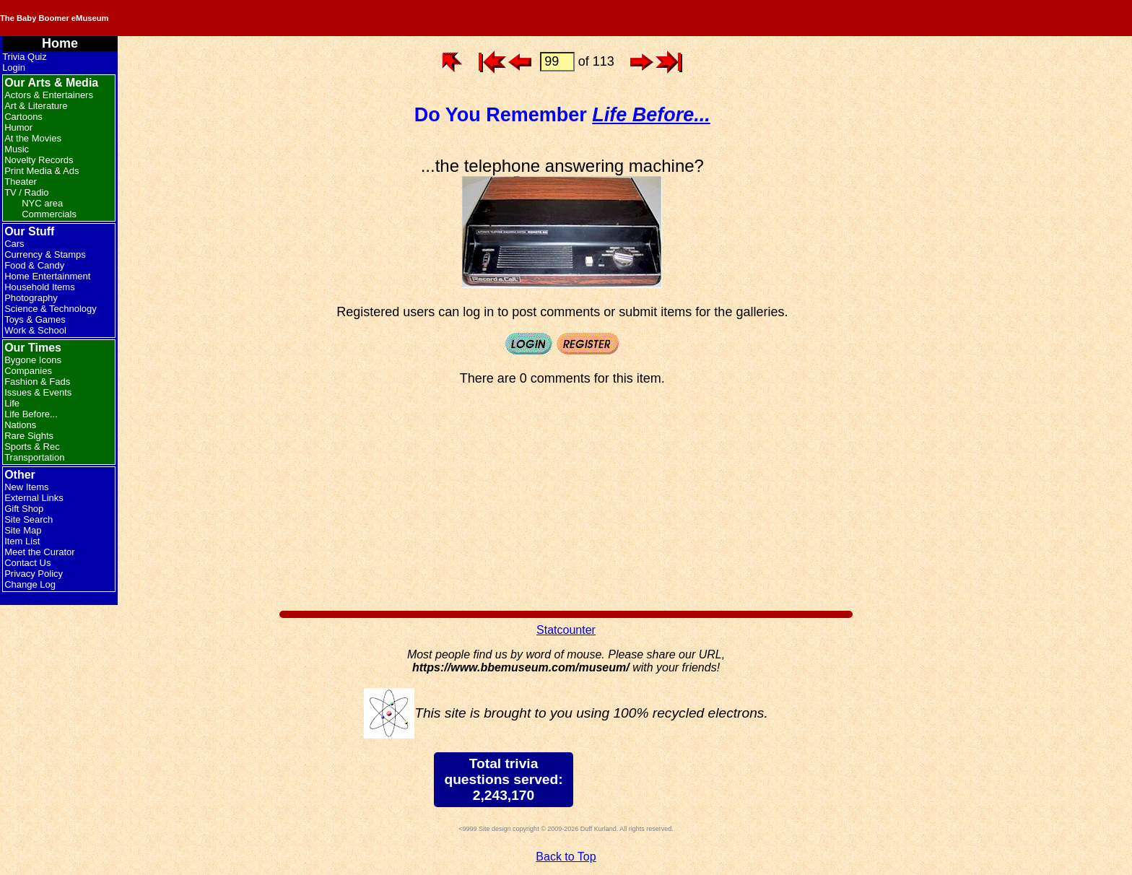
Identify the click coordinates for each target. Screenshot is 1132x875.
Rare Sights (28, 435)
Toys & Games (35, 319)
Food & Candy (34, 265)
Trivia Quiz (24, 56)
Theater (20, 181)
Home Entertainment (47, 276)
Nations (20, 424)
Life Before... (31, 414)
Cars (14, 243)
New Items (26, 487)
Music (16, 149)
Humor (18, 127)
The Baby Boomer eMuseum (194, 18)
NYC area (42, 203)
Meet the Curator (39, 552)
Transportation (34, 457)
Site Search (28, 519)
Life (11, 403)
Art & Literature (35, 105)
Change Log (30, 584)
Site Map (22, 530)
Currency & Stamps (45, 254)
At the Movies (32, 138)
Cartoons (23, 116)
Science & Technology (50, 308)
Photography (31, 297)
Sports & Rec (32, 446)
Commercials (49, 214)
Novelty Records (38, 159)
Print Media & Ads (41, 170)
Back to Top (566, 856)
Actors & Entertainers (48, 95)
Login (13, 67)
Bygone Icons (32, 359)
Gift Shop (23, 508)
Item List (22, 541)
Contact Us (27, 562)
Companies (28, 370)
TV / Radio (26, 192)
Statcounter (566, 630)
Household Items (39, 287)
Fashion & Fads (37, 381)
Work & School (35, 330)
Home (60, 43)
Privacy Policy (33, 573)
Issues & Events (37, 392)
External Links (34, 497)
